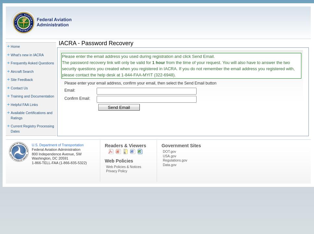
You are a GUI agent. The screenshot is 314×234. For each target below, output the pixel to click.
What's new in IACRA (27, 55)
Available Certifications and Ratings (32, 115)
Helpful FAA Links (24, 105)
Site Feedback (22, 80)
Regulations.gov (175, 160)
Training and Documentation (32, 96)
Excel (140, 151)
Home (15, 46)
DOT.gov (169, 151)
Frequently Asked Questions (32, 63)
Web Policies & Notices (123, 167)
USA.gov (169, 156)
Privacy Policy (116, 171)
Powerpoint (118, 151)
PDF (111, 151)
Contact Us (19, 88)
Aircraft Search (22, 71)
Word (132, 151)
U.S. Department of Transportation (58, 145)
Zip (125, 151)
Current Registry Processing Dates (32, 128)
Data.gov (169, 165)
